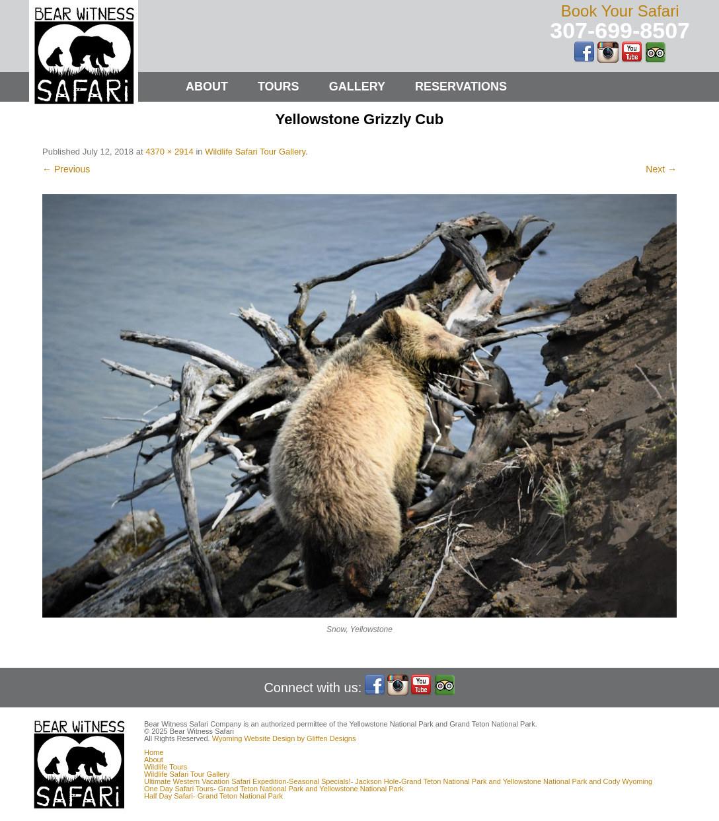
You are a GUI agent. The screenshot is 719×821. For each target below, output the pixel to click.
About (207, 86)
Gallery (357, 86)
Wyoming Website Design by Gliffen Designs (284, 738)
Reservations (461, 86)
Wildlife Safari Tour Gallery (255, 152)
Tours (278, 86)
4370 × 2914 (169, 152)
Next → (661, 169)
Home (153, 752)
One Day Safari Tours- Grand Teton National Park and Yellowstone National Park (274, 789)
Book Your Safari (620, 11)
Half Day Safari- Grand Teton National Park (213, 796)
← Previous (66, 169)
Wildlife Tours (165, 767)
